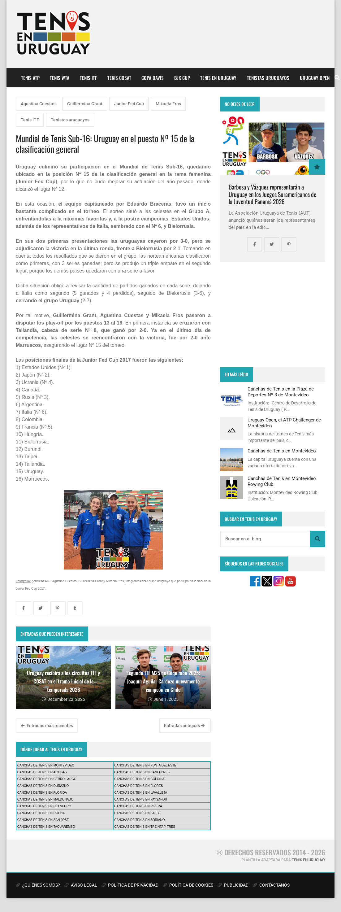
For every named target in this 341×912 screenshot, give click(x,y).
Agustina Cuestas (38, 103)
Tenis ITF (30, 119)
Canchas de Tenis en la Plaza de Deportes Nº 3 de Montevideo (281, 391)
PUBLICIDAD (233, 885)
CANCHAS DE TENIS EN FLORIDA (42, 792)
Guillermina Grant (84, 103)
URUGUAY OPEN (315, 77)
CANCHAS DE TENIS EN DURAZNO (43, 786)
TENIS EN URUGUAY (218, 77)
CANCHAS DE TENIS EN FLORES (138, 786)
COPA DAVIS (152, 77)
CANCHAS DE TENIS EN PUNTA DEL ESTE (145, 765)
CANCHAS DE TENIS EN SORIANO (139, 820)
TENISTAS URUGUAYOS (268, 77)
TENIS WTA (59, 77)
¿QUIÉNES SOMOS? (38, 885)
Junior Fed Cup (129, 103)
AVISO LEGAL (80, 885)
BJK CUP (182, 77)
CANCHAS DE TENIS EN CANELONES (142, 772)
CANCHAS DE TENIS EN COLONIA (139, 779)
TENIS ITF (88, 77)
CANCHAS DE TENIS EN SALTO (137, 813)
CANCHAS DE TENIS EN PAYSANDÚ (140, 799)
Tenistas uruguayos (70, 119)
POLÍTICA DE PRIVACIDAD (129, 885)
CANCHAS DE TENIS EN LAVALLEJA (140, 792)
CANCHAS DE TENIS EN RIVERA (138, 806)
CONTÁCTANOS (271, 885)
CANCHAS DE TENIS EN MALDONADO (45, 799)
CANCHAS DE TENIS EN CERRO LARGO (46, 779)
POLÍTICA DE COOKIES (188, 885)
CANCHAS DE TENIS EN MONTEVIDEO (45, 765)
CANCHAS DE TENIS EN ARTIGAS (42, 772)
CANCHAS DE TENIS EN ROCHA (41, 813)
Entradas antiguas (184, 725)
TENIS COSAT (119, 77)
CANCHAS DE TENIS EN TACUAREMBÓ (46, 826)
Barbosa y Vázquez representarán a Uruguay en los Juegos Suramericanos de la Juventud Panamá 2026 (272, 194)
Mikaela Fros (168, 103)
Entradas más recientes (47, 725)
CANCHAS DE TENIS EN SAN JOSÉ (43, 820)
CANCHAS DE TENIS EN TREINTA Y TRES (144, 826)
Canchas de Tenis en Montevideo (282, 451)
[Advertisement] (272, 314)
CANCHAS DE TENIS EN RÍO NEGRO (44, 806)
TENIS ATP (30, 77)
